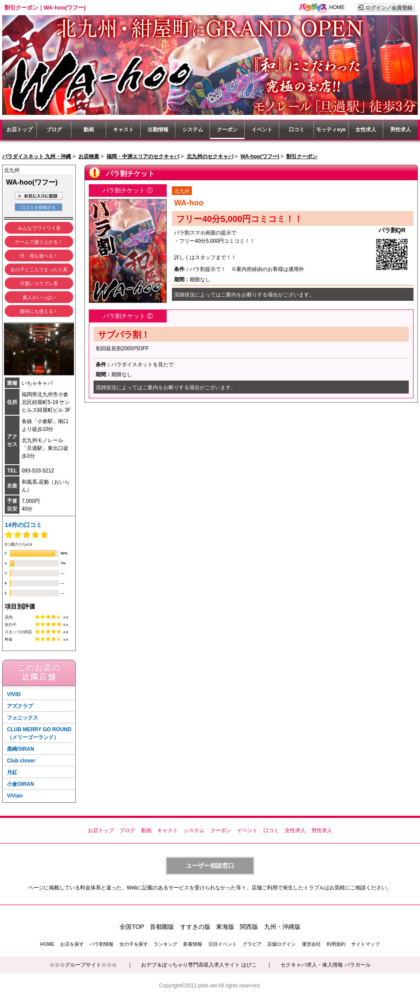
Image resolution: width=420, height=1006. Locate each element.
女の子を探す (134, 944)
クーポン (227, 130)
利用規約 (336, 944)
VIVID (13, 694)
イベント (262, 130)
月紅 (12, 772)
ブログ (54, 130)
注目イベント (222, 944)
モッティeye (331, 130)
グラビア (252, 944)
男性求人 (400, 130)
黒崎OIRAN (20, 749)
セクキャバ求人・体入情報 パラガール (325, 965)
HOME (337, 7)
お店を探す (72, 944)
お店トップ (19, 130)
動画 (89, 130)
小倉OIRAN (20, 784)
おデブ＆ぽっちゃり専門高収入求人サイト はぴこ (199, 965)
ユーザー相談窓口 (210, 865)
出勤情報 (158, 130)
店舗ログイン (281, 944)
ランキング (166, 944)
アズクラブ (20, 706)
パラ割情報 (101, 944)
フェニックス (22, 718)
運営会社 (311, 944)
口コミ (296, 130)
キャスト (123, 130)
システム (192, 130)
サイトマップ (365, 944)
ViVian (15, 796)
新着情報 (192, 944)
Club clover (21, 761)
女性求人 (365, 130)
